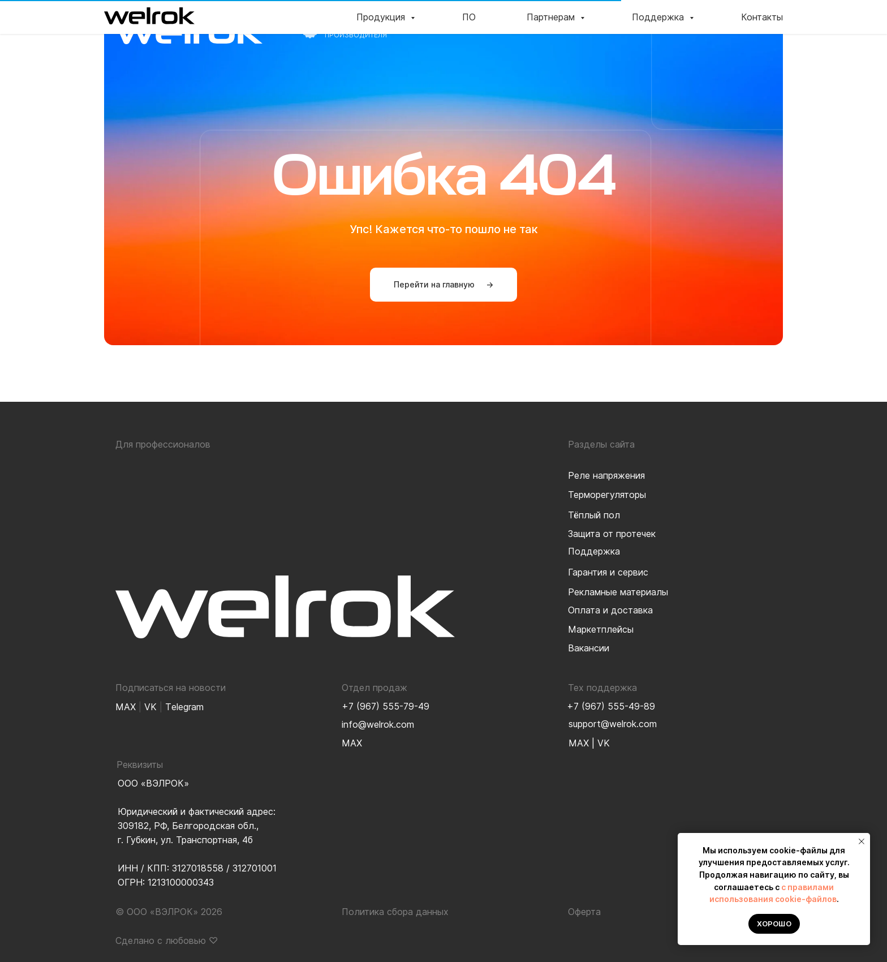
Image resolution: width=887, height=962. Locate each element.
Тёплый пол (594, 515)
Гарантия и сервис (608, 572)
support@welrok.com (613, 723)
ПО (533, 24)
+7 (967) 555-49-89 (611, 706)
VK (603, 743)
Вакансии (588, 648)
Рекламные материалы (618, 592)
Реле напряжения (606, 475)
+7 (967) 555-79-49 (385, 706)
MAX (579, 743)
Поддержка (675, 24)
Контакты (750, 24)
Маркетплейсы (601, 629)
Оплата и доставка (610, 610)
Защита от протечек (612, 533)
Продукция (474, 24)
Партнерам (594, 24)
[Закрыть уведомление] (861, 841)
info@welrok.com (378, 724)
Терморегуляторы (607, 494)
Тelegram (184, 706)
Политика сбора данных (395, 911)
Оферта (584, 911)
